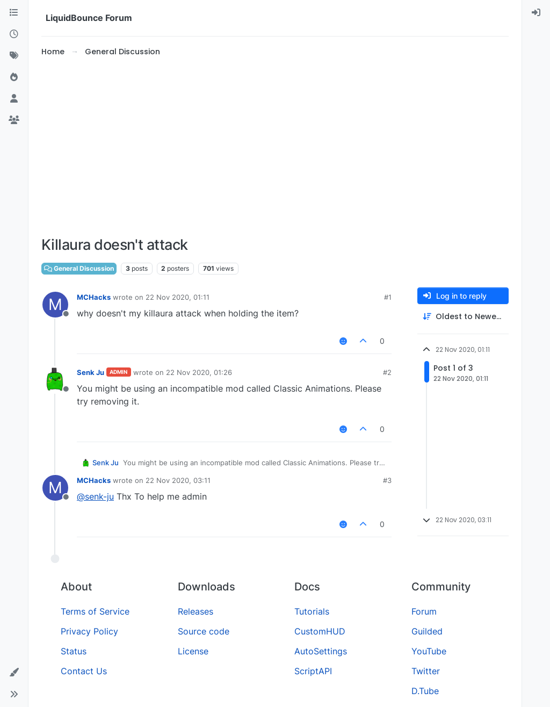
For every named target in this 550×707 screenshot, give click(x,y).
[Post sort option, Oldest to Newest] (463, 316)
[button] (14, 672)
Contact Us (84, 671)
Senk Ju (90, 372)
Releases (195, 611)
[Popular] (14, 77)
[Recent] (14, 34)
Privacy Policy (89, 631)
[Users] (14, 98)
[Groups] (14, 120)
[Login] (536, 12)
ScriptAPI (313, 671)
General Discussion (79, 268)
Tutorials (311, 611)
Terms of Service (95, 611)
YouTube (428, 651)
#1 (388, 297)
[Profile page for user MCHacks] (55, 305)
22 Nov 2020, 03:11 (178, 480)
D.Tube (425, 691)
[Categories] (14, 12)
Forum (424, 611)
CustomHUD (319, 631)
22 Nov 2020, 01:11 (177, 297)
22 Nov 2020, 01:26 (199, 372)
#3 (387, 480)
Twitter (425, 671)
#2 (387, 372)
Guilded (427, 631)
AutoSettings (320, 651)
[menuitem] (536, 12)
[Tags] (14, 55)
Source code (203, 631)
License (193, 651)
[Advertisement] (275, 147)
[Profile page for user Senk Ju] (55, 380)
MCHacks (94, 297)
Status (73, 651)
